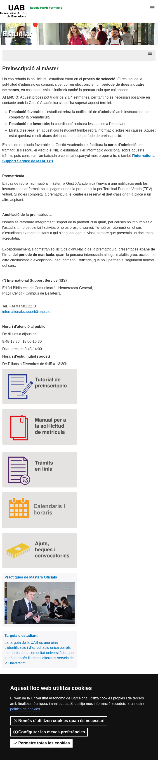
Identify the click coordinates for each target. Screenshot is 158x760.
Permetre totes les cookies (41, 743)
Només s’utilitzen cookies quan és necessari (58, 721)
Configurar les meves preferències (49, 732)
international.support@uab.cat (26, 312)
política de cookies (25, 709)
